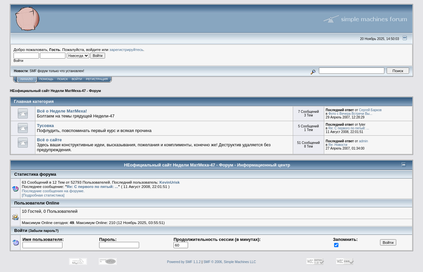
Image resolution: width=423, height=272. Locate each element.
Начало (26, 79)
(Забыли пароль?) (43, 231)
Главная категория (34, 101)
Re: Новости (337, 145)
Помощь (46, 79)
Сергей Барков (370, 110)
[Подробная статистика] (43, 195)
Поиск (62, 79)
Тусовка (45, 125)
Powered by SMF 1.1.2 (184, 262)
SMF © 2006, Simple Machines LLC (229, 262)
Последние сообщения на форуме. (53, 191)
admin (363, 141)
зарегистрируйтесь (126, 49)
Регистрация (97, 79)
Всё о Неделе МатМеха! (62, 111)
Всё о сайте (49, 139)
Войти (77, 79)
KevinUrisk (170, 182)
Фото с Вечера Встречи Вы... (350, 113)
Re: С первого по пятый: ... (348, 128)
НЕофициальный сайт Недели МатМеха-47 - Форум (55, 91)
